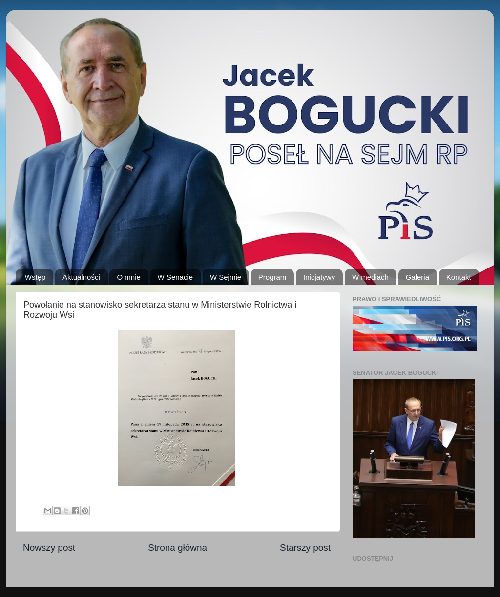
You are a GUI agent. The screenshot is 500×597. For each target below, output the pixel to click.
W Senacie (175, 277)
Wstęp (35, 277)
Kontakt (458, 277)
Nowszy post (49, 547)
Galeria (417, 277)
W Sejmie (225, 277)
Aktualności (81, 277)
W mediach (370, 277)
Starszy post (305, 547)
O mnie (128, 277)
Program (272, 277)
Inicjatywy (319, 277)
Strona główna (177, 547)
